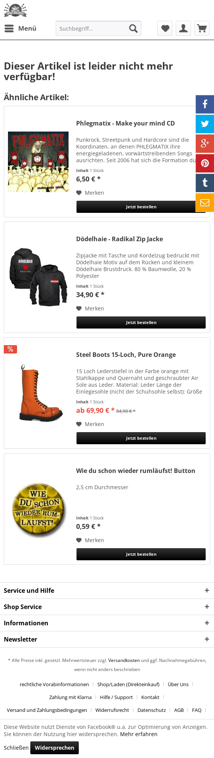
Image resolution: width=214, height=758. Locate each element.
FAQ (197, 710)
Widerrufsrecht (112, 710)
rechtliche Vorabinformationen (54, 684)
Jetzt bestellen (141, 206)
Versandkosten (124, 660)
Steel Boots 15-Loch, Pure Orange (126, 355)
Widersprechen (54, 747)
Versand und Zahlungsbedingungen (47, 710)
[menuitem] (20, 28)
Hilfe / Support (116, 697)
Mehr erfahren (139, 734)
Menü (20, 27)
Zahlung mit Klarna (70, 697)
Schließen (16, 747)
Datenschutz (151, 710)
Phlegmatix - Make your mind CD (125, 123)
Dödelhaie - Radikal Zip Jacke (119, 239)
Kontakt (150, 697)
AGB (179, 710)
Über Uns (178, 684)
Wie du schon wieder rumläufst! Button (135, 471)
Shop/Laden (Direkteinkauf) (128, 684)
